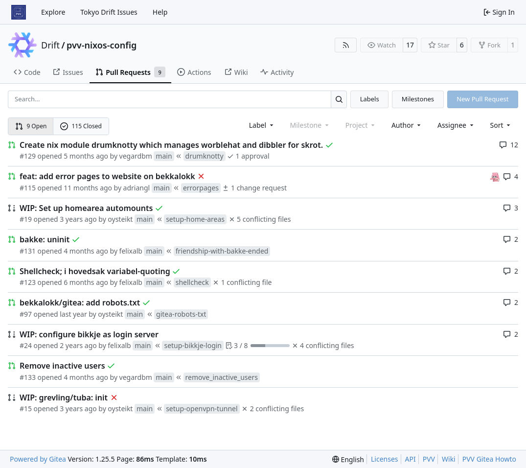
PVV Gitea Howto (489, 459)
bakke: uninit (44, 239)
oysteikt (120, 219)
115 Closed (81, 126)
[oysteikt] (495, 176)
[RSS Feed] (346, 45)
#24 (26, 345)
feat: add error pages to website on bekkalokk (107, 176)
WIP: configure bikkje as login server (89, 334)
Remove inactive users (62, 366)
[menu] (501, 125)
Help (160, 12)
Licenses (384, 459)
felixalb (130, 251)
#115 (28, 187)
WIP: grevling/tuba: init (64, 397)
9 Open (31, 126)
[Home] (18, 12)
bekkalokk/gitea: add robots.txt (80, 302)
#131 (28, 251)
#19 (26, 219)
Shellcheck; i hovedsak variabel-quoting (95, 271)
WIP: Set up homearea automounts (86, 208)
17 (410, 44)
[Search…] (339, 99)
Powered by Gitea (38, 459)
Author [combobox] (406, 125)
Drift (50, 45)
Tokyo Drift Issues (108, 12)
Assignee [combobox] (456, 125)
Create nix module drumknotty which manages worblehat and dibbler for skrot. (171, 145)
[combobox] (262, 125)
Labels (369, 98)
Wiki (449, 459)
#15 (26, 408)
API (410, 459)
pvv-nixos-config (102, 45)
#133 (28, 377)
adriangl (136, 187)
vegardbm (135, 156)
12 (508, 144)
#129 (28, 156)
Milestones (418, 98)
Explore (53, 12)
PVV (429, 459)
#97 (26, 314)
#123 (28, 282)
